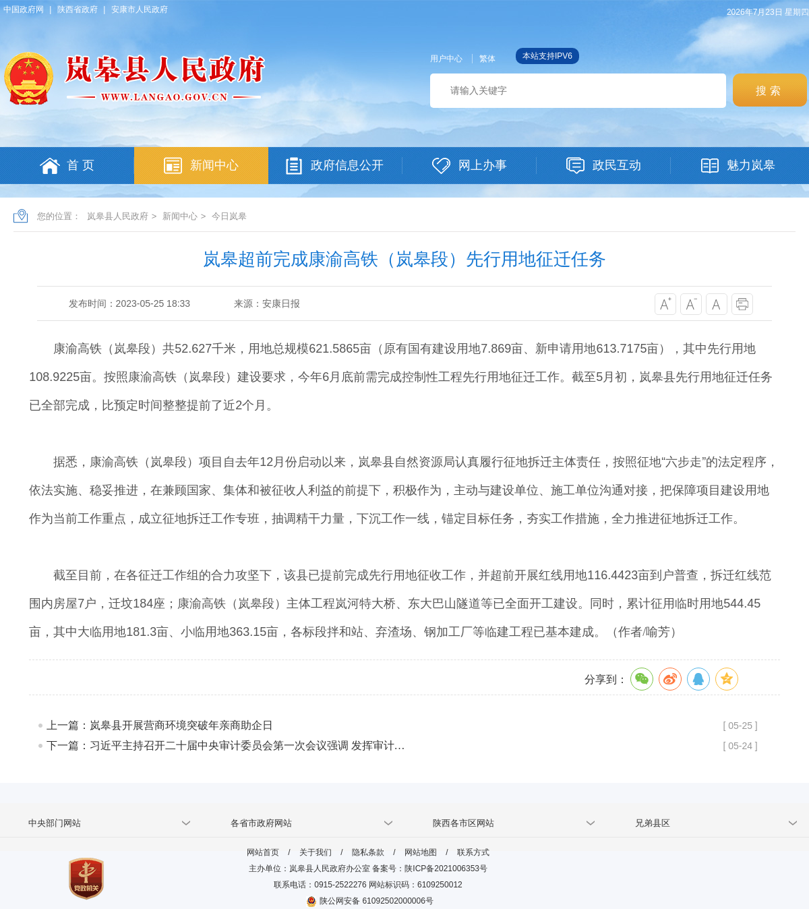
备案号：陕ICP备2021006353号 (429, 868)
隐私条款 (368, 852)
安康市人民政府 (139, 9)
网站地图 (420, 852)
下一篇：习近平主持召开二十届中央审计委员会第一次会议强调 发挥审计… (226, 745)
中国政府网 (23, 9)
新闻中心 (180, 216)
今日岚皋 (229, 216)
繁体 (487, 58)
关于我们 (315, 852)
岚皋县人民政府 (117, 216)
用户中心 (446, 58)
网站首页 (263, 852)
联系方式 (473, 852)
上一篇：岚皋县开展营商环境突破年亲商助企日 (160, 725)
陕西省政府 (77, 9)
